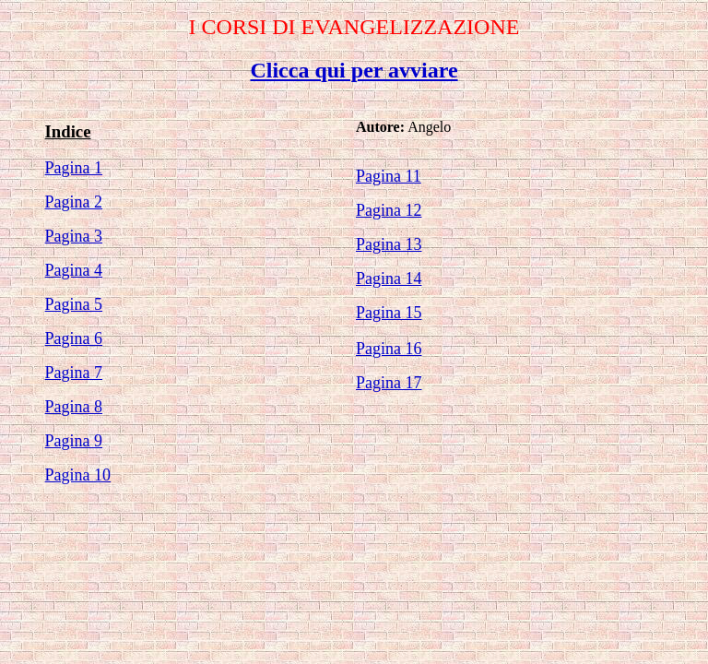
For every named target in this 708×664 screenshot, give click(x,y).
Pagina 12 (389, 210)
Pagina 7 (74, 372)
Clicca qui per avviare (353, 70)
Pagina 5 (74, 304)
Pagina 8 (74, 406)
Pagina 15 (389, 312)
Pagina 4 (74, 270)
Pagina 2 (74, 202)
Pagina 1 (74, 168)
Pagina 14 (389, 278)
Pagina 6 (74, 338)
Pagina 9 (74, 441)
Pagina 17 (389, 383)
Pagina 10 (78, 475)
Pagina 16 (389, 348)
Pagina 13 (389, 244)
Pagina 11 (388, 176)
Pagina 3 (74, 236)
